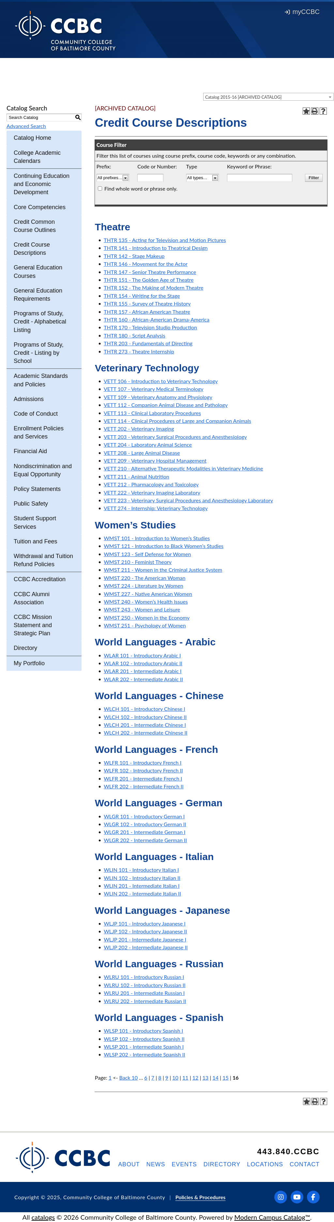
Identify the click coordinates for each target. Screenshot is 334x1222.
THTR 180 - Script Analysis (134, 335)
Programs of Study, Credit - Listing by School (39, 352)
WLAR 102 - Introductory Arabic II (143, 663)
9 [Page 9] (166, 1077)
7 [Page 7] (152, 1077)
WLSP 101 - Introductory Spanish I (143, 1031)
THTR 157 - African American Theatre (147, 312)
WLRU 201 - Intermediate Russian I (144, 993)
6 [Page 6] (145, 1077)
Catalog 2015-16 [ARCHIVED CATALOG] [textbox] (243, 97)
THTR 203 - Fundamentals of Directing (148, 343)
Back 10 (128, 1077)
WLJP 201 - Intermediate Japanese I (145, 939)
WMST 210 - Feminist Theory (138, 562)
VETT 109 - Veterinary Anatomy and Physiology (158, 397)
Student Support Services (35, 522)
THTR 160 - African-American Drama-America (156, 319)
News (155, 1164)
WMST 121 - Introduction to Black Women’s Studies (163, 546)
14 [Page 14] (215, 1077)
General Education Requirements (38, 294)
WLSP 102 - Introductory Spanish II (144, 1039)
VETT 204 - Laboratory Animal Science (148, 444)
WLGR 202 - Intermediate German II (145, 840)
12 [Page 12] (195, 1077)
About (129, 1164)
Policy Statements (37, 489)
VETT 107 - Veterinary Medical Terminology (153, 389)
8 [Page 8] (159, 1077)
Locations (265, 1164)
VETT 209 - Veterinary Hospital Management (155, 460)
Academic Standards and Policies (41, 380)
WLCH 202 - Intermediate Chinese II (145, 732)
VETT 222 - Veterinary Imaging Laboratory (152, 492)
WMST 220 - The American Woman (144, 578)
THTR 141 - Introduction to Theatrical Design (155, 248)
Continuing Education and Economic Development (41, 184)
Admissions (29, 399)
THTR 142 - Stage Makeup (134, 256)
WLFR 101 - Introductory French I (142, 762)
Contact (305, 1164)
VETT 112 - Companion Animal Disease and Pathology (166, 405)
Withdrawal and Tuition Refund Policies (43, 560)
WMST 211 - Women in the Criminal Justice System (163, 570)
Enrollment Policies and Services (39, 432)
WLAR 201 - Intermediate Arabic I (142, 671)
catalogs (43, 1217)
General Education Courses (38, 271)
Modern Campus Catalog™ (272, 1217)
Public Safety (31, 503)
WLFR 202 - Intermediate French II (143, 786)
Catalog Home (32, 138)
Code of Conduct (36, 413)
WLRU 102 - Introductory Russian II (144, 985)
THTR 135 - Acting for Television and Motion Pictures (165, 240)
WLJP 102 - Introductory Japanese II (145, 931)
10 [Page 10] (175, 1077)
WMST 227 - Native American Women (148, 594)
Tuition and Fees (35, 541)
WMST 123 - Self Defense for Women (147, 554)
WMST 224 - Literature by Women (143, 585)
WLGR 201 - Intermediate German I (144, 832)
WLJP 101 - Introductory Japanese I (145, 923)
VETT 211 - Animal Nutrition (136, 476)
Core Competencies (40, 207)
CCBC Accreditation (40, 579)
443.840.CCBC (288, 1151)
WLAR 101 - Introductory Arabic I (142, 655)
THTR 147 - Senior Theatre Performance (150, 272)
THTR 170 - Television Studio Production (150, 327)
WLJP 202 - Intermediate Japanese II (146, 947)
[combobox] (268, 97)
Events (184, 1164)
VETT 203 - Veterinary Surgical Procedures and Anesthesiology (175, 437)
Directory (25, 648)
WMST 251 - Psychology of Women (145, 625)
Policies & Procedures (200, 1197)
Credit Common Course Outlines (35, 226)
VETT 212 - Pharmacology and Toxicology (151, 484)
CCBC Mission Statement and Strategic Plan (33, 625)
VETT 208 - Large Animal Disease (142, 453)
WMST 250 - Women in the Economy (147, 617)
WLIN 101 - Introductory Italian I (141, 870)
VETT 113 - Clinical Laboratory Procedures (152, 413)
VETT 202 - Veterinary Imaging (139, 428)
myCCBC (302, 11)
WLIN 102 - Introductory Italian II (142, 878)
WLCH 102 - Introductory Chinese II (145, 717)
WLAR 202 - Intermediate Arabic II (143, 679)
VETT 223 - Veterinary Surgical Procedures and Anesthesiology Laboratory (188, 500)
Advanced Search (26, 126)
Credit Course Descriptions (32, 248)
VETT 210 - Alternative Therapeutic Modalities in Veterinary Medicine (183, 468)
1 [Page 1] (110, 1077)
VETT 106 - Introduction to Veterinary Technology (161, 381)
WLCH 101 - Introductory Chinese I (144, 709)
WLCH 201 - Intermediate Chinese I (145, 725)
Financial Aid (30, 451)
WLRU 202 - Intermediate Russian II (145, 1001)
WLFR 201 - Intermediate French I (143, 778)
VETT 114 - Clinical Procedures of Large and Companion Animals (177, 421)
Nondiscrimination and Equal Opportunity (43, 470)
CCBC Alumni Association (32, 598)
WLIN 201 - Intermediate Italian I (141, 886)
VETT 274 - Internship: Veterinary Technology (156, 508)
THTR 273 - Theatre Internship (139, 351)
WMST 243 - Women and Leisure (142, 609)
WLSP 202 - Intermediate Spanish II (144, 1054)
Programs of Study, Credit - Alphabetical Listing (40, 321)
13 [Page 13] (206, 1077)
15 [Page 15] (225, 1077)
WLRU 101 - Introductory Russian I (144, 977)
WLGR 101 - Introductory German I (144, 816)
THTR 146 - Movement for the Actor (146, 264)
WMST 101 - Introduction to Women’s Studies (157, 538)
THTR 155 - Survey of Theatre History (147, 303)
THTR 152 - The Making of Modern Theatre (153, 287)
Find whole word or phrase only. (140, 188)
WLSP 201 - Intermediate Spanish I (144, 1046)
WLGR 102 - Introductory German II (145, 824)
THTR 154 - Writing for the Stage (142, 296)
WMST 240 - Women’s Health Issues (146, 601)
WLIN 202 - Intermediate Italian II (142, 893)
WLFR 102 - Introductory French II (143, 770)
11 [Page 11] (185, 1077)
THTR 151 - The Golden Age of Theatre (148, 280)
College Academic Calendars (37, 157)
